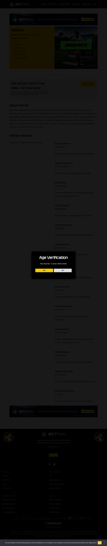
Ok (100, 542)
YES (44, 270)
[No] (104, 543)
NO (63, 270)
